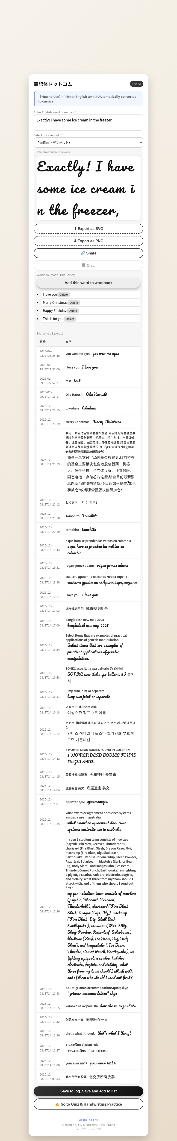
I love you (72, 367)
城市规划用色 (74, 608)
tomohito (72, 529)
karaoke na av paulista (81, 1006)
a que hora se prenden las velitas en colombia (98, 541)
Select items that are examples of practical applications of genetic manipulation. (96, 637)
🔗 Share (89, 253)
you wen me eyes (77, 353)
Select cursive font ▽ (48, 135)
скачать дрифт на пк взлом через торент (96, 576)
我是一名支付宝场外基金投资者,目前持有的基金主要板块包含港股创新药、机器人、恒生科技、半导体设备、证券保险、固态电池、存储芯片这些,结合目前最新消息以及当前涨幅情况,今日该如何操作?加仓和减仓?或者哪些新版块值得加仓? (100, 442)
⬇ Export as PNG (88, 241)
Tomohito (72, 516)
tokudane (72, 408)
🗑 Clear (88, 265)
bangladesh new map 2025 (84, 619)
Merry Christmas (77, 422)
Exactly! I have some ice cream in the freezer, (88, 123)
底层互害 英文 (74, 788)
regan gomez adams (79, 565)
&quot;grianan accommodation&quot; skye (96, 988)
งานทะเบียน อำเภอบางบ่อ (81, 1044)
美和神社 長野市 (76, 774)
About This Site (88, 1119)
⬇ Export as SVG (88, 229)
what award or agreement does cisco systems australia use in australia (98, 815)
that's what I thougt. (80, 1033)
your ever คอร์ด (76, 1063)
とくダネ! (71, 502)
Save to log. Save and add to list (88, 1091)
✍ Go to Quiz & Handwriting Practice (88, 1104)
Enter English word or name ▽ (55, 112)
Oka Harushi (74, 394)
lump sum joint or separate (84, 691)
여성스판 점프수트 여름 (81, 706)
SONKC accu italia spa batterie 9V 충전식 (94, 668)
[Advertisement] (88, 37)
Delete (63, 294)
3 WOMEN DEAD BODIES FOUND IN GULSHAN (97, 749)
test (68, 381)
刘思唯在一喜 (74, 1019)
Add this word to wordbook (88, 283)
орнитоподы (75, 802)
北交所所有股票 (75, 1077)
